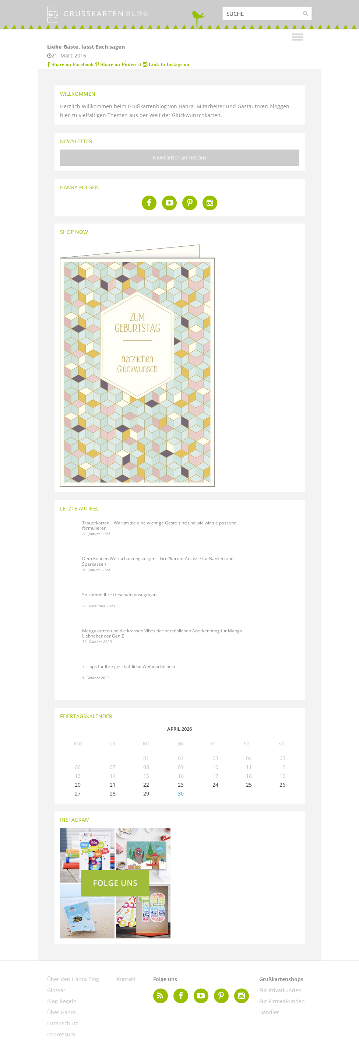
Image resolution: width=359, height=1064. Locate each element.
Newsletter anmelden (179, 157)
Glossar (56, 990)
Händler (269, 1012)
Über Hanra (61, 1012)
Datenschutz (62, 1023)
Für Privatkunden (280, 990)
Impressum (61, 1034)
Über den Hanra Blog (73, 979)
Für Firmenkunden (282, 1001)
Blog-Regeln (62, 1001)
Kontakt (126, 979)
